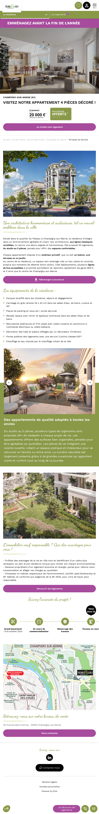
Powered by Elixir (49, 791)
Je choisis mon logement (49, 127)
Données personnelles (50, 787)
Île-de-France (18, 140)
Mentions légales (49, 782)
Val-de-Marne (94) (35, 140)
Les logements (60, 14)
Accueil (6, 140)
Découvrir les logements (49, 588)
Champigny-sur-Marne (56, 140)
